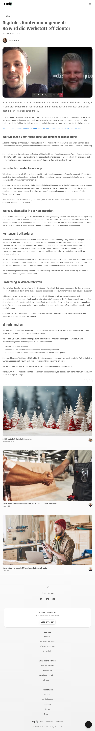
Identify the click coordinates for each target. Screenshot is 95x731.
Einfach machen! (13, 325)
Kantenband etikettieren (18, 234)
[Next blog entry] (90, 381)
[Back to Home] (8, 4)
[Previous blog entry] (85, 381)
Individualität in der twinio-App (22, 168)
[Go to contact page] (88, 725)
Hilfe (41, 722)
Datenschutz (49, 722)
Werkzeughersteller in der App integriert (28, 211)
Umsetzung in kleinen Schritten (22, 282)
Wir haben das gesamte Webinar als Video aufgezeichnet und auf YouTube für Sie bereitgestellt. (42, 128)
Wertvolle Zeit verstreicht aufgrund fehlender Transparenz (40, 137)
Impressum (59, 722)
